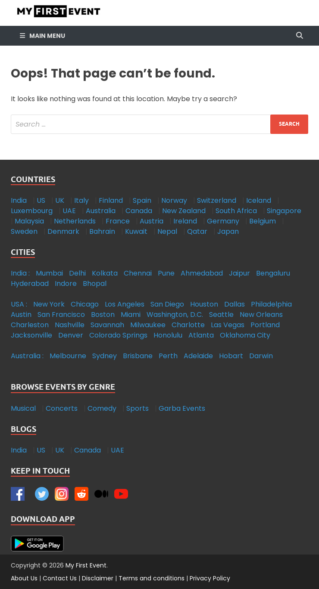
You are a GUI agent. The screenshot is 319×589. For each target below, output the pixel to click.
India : (20, 273)
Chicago (85, 304)
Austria (151, 221)
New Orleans (261, 314)
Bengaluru (273, 273)
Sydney (104, 356)
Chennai (138, 273)
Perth (168, 356)
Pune (166, 273)
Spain (142, 200)
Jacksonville (31, 335)
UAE (69, 211)
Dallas (234, 304)
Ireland (185, 221)
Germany (223, 221)
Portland (265, 325)
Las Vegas (227, 325)
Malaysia (29, 221)
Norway (174, 200)
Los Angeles (124, 304)
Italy (81, 200)
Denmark (63, 231)
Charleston (30, 325)
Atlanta (201, 335)
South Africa (236, 211)
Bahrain (102, 231)
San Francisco (61, 314)
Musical (23, 408)
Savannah (107, 325)
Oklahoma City (245, 335)
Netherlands (75, 221)
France (118, 221)
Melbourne (68, 356)
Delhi (77, 273)
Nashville (69, 325)
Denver (70, 335)
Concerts (62, 408)
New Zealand (184, 211)
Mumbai (49, 273)
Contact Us (60, 578)
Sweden (24, 231)
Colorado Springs (118, 335)
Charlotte (188, 325)
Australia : (27, 356)
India (19, 200)
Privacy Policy (210, 578)
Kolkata (105, 273)
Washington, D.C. (175, 314)
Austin (21, 314)
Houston (204, 304)
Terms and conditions (152, 578)
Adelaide (198, 356)
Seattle (221, 314)
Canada (138, 211)
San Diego (167, 304)
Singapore (284, 211)
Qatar (197, 231)
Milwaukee (148, 325)
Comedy (102, 408)
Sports (137, 408)
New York (49, 304)
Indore (66, 283)
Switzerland (216, 200)
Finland (111, 200)
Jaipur (239, 273)
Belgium (262, 221)
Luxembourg (32, 211)
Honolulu (167, 335)
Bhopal (94, 283)
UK (59, 200)
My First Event (86, 565)
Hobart (231, 356)
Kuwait (136, 231)
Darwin (261, 356)
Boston (103, 314)
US (41, 200)
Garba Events (182, 408)
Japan (228, 231)
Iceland (258, 200)
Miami (131, 314)
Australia (101, 211)
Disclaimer (97, 578)
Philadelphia (271, 304)
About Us (24, 578)
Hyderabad (30, 283)
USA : (19, 304)
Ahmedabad (202, 273)
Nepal (167, 231)
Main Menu (47, 35)
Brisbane (138, 356)
